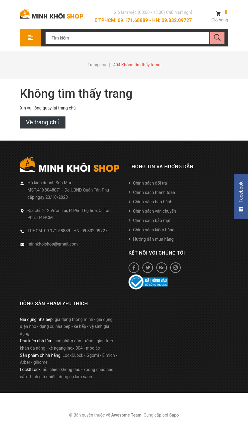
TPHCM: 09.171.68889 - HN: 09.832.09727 (143, 20)
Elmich (108, 355)
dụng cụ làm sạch (75, 376)
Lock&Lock (72, 355)
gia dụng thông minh (74, 319)
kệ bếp (80, 326)
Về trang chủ (42, 122)
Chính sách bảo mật (151, 220)
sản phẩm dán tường (74, 340)
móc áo (93, 348)
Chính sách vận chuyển (154, 211)
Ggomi (93, 355)
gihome (40, 362)
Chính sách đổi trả (150, 183)
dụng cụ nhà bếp (55, 326)
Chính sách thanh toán (154, 192)
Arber (25, 362)
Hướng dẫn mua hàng (153, 239)
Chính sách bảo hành (152, 201)
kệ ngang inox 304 (66, 348)
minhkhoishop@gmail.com (52, 244)
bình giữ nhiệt (43, 376)
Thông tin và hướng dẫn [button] (161, 167)
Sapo (174, 415)
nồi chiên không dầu (61, 369)
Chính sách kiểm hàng (153, 229)
